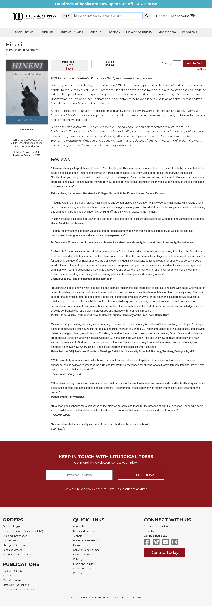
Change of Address (14, 545)
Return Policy (10, 540)
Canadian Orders (12, 549)
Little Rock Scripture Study (18, 589)
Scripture (95, 32)
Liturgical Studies (71, 32)
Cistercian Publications (16, 584)
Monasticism (167, 32)
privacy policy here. (90, 489)
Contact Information (156, 526)
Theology (113, 32)
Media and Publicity (84, 563)
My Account (180, 16)
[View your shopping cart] (192, 15)
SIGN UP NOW (141, 475)
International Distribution (17, 554)
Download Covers (83, 554)
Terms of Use (136, 597)
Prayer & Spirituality (139, 32)
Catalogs (78, 559)
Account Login (11, 526)
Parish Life (46, 32)
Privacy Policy (121, 597)
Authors (77, 535)
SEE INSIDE (27, 129)
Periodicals (189, 32)
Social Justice (24, 32)
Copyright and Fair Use (86, 549)
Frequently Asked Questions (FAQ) (23, 531)
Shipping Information (15, 535)
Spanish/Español (82, 568)
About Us (78, 526)
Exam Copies (80, 545)
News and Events (83, 531)
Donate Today (164, 552)
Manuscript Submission (86, 540)
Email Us (149, 531)
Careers (77, 573)
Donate (161, 16)
